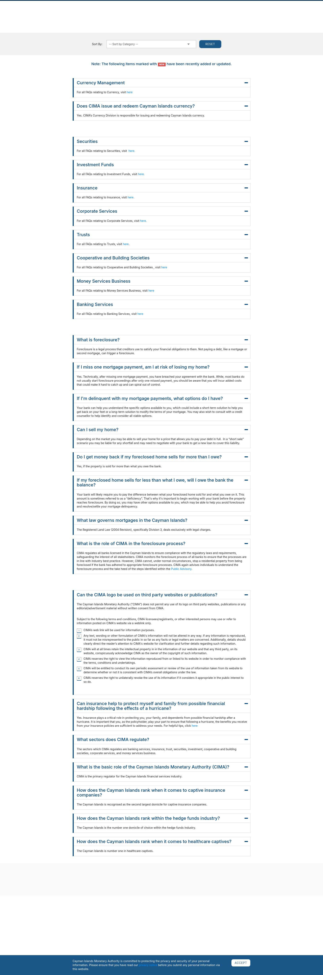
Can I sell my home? (162, 429)
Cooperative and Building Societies (162, 257)
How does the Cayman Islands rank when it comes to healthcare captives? (162, 841)
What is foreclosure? (162, 339)
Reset (210, 44)
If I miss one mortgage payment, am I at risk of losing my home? (162, 367)
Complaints (87, 11)
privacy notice (148, 965)
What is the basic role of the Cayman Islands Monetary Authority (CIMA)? (162, 766)
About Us (35, 11)
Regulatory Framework (143, 11)
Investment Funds (162, 164)
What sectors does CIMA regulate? (162, 739)
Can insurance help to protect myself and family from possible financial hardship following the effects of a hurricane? (162, 706)
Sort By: (97, 44)
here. (131, 150)
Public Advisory (181, 568)
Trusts (162, 234)
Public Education (233, 11)
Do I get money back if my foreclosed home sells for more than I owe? (162, 456)
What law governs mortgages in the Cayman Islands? (162, 520)
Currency (169, 11)
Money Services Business (162, 281)
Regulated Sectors (112, 11)
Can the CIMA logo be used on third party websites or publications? (162, 594)
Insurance (162, 187)
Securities (162, 141)
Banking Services (162, 304)
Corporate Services (162, 211)
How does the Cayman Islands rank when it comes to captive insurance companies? (162, 792)
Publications (67, 11)
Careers (272, 11)
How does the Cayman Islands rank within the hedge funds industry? (162, 818)
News (50, 11)
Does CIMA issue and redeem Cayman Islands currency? (162, 106)
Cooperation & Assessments (198, 11)
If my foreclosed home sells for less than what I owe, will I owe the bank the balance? (162, 482)
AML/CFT (255, 11)
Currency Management (162, 82)
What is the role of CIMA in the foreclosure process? (162, 543)
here (130, 92)
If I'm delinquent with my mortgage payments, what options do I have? (162, 398)
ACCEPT (241, 962)
